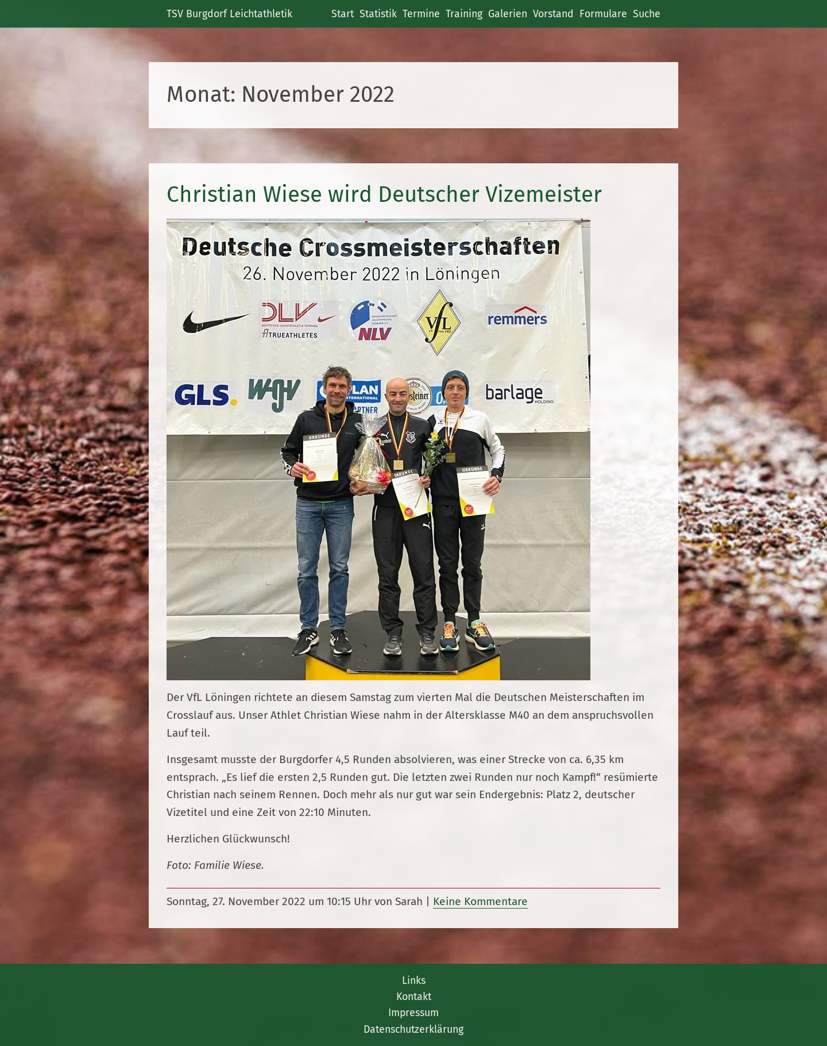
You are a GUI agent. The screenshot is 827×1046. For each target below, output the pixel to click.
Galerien (507, 13)
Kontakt (413, 996)
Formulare (603, 13)
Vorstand (553, 13)
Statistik (378, 13)
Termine (421, 13)
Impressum (413, 1012)
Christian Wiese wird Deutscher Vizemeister (384, 194)
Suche (646, 13)
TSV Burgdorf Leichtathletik (229, 13)
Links (414, 980)
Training (464, 13)
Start (342, 13)
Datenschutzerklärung (413, 1029)
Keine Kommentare (480, 901)
